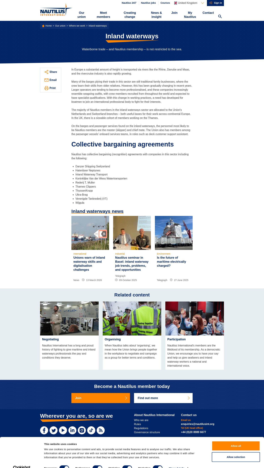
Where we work (77, 25)
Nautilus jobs (148, 3)
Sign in (218, 3)
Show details (177, 461)
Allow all (236, 439)
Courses (165, 3)
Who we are (141, 420)
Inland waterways (98, 25)
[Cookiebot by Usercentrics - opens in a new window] (22, 461)
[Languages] (189, 3)
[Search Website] (220, 17)
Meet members (103, 14)
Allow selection (236, 450)
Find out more (164, 398)
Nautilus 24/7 (129, 3)
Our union (81, 14)
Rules (137, 424)
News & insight (156, 14)
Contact (208, 12)
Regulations (141, 428)
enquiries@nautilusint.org (197, 424)
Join (174, 12)
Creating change (130, 14)
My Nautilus (190, 14)
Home (48, 25)
